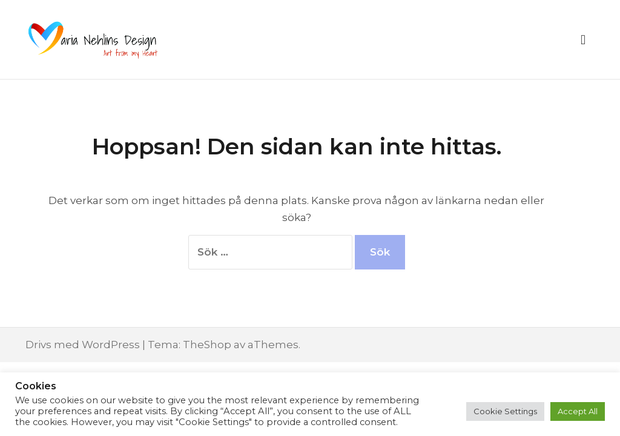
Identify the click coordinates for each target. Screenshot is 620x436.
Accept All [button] (578, 411)
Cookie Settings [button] (505, 411)
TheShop (207, 345)
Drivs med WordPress (82, 345)
